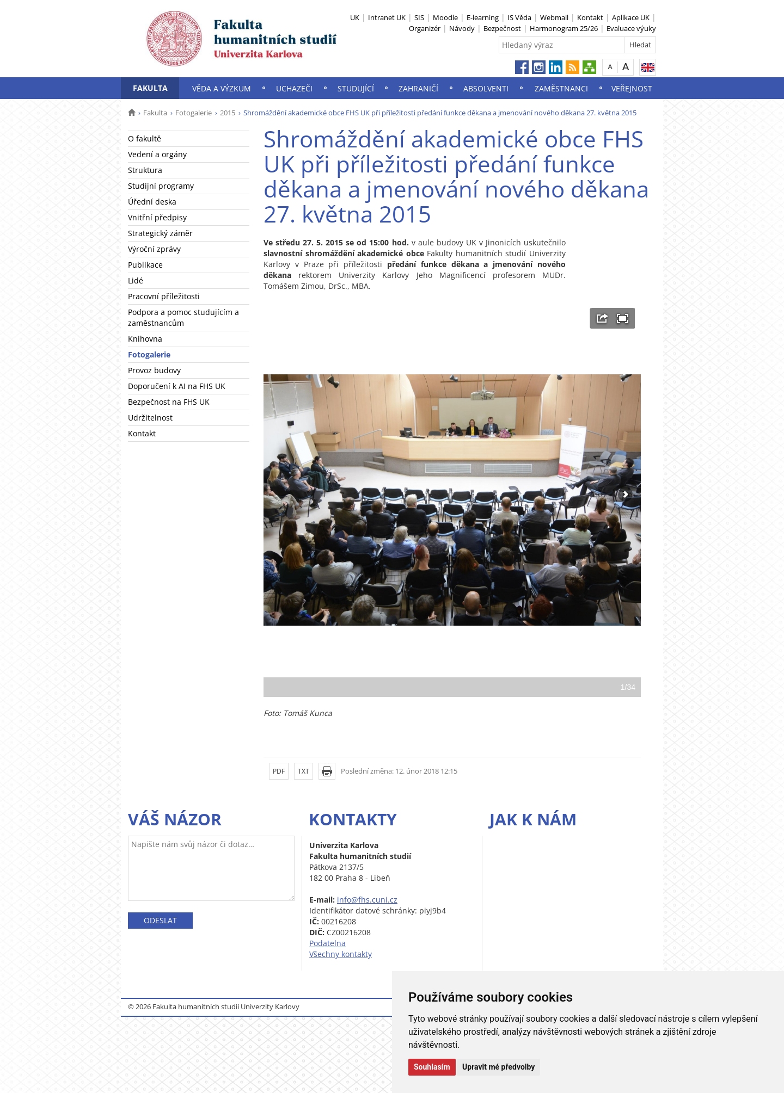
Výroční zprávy (154, 249)
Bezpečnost (502, 28)
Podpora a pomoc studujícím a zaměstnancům (183, 317)
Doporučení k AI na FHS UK (176, 386)
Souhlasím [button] (432, 1067)
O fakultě (144, 138)
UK (354, 17)
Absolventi (486, 88)
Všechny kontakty (340, 954)
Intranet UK (387, 17)
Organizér (424, 28)
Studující (356, 88)
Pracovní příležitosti (164, 296)
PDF (279, 771)
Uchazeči (294, 88)
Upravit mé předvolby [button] (498, 1067)
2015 (227, 113)
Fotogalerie (193, 113)
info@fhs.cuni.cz (367, 899)
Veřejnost (631, 88)
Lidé (135, 280)
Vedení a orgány (157, 154)
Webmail (554, 17)
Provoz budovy (154, 370)
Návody (462, 28)
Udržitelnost (150, 417)
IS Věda (519, 17)
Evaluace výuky (631, 28)
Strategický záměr (160, 233)
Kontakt (590, 17)
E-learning (483, 17)
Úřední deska (152, 201)
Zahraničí (418, 88)
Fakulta (150, 88)
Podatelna (327, 943)
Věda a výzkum (221, 88)
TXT (303, 771)
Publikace (145, 265)
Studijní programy (161, 186)
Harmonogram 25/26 (564, 28)
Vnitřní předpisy (157, 217)
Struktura (145, 170)
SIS (419, 17)
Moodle (445, 17)
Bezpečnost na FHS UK (169, 402)
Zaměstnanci (561, 88)
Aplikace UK (631, 17)
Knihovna (145, 339)
